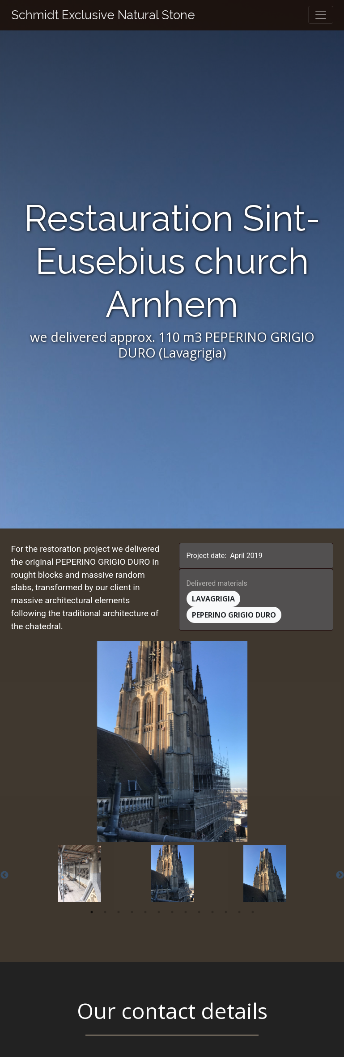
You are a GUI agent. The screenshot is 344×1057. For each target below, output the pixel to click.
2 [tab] (105, 912)
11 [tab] (225, 912)
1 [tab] (91, 912)
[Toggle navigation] (320, 15)
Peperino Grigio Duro (234, 615)
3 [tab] (118, 912)
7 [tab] (172, 912)
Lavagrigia (213, 599)
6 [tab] (158, 912)
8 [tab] (185, 912)
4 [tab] (131, 912)
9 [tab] (199, 912)
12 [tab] (239, 912)
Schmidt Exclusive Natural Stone (103, 15)
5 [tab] (145, 912)
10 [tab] (212, 912)
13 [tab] (252, 912)
